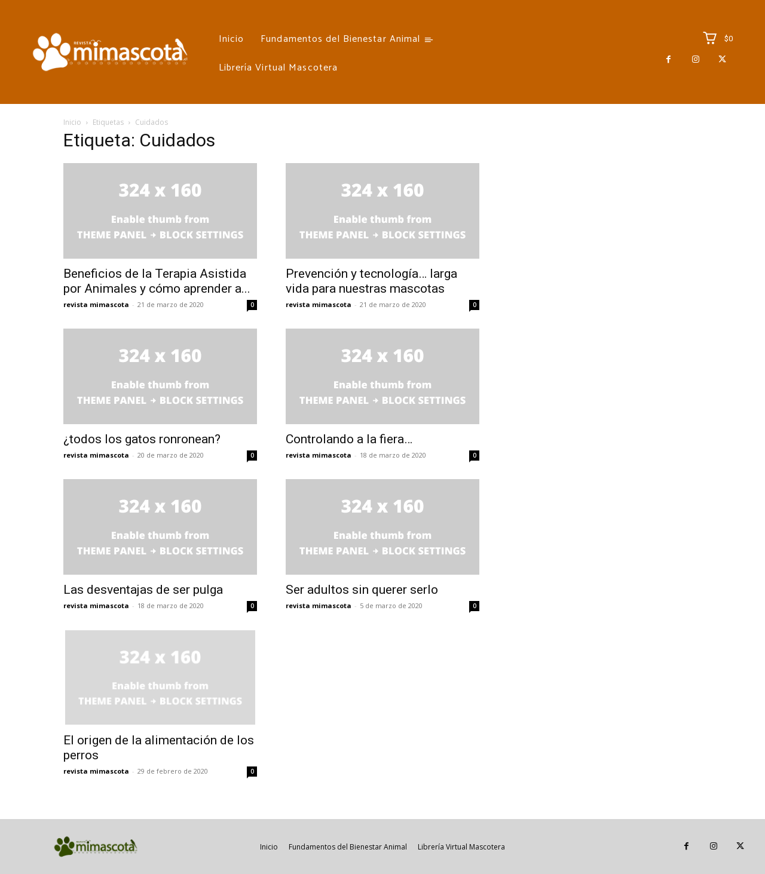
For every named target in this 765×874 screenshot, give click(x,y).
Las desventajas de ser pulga (143, 589)
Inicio (72, 122)
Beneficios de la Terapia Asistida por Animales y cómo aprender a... (156, 281)
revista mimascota (96, 304)
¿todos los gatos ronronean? (142, 439)
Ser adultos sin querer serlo (362, 589)
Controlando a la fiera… (349, 439)
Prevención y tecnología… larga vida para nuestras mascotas (371, 281)
